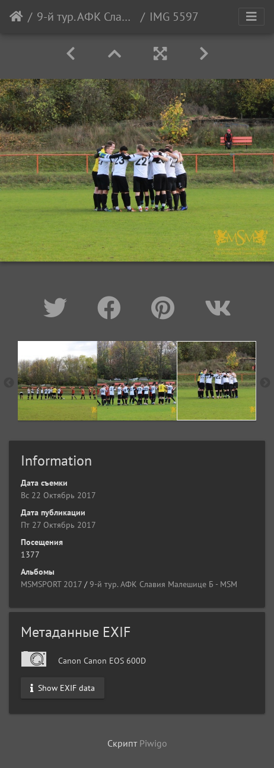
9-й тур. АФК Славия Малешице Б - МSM (86, 16)
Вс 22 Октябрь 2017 (58, 495)
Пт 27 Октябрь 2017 (58, 525)
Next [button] (265, 383)
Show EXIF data (62, 688)
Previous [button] (9, 383)
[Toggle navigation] (251, 17)
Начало (16, 17)
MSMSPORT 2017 (51, 584)
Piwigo (153, 743)
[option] (57, 380)
